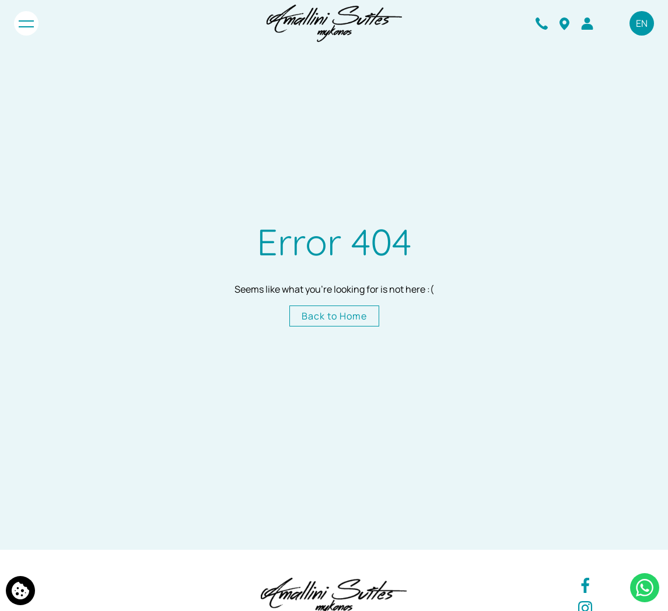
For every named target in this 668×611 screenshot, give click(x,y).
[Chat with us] (644, 587)
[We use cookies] (20, 590)
